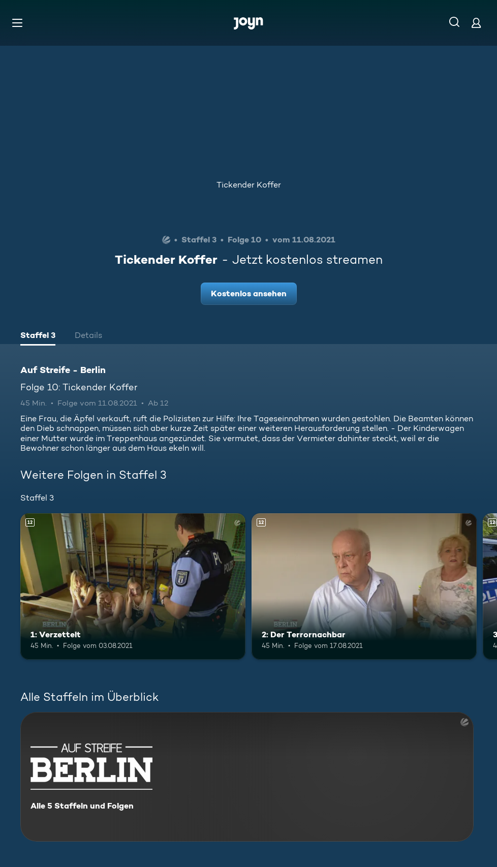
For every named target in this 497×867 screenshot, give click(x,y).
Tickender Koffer (248, 185)
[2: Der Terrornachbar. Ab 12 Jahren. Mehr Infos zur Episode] (364, 586)
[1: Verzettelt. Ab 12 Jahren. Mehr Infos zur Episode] (132, 586)
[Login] (476, 23)
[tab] (37, 336)
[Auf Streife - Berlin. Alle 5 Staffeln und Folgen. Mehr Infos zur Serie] (247, 777)
